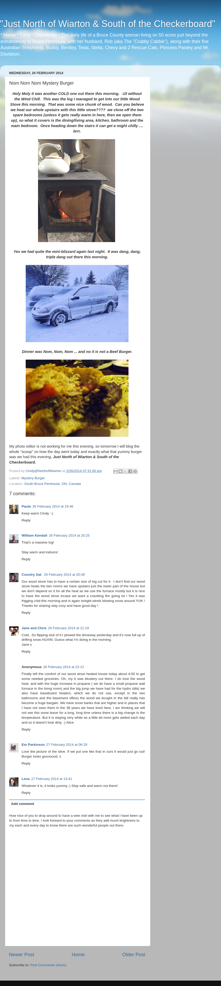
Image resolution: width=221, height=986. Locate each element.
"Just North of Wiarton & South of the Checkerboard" (107, 24)
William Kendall (34, 535)
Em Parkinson (33, 745)
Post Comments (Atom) (48, 965)
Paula (26, 506)
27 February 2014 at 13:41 (51, 779)
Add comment (22, 804)
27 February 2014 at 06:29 (66, 745)
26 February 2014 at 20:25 (69, 535)
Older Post (133, 954)
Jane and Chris (34, 628)
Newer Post (21, 954)
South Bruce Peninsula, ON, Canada (52, 484)
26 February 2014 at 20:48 (64, 574)
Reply (26, 520)
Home (78, 954)
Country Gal (32, 574)
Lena (26, 779)
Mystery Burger (33, 478)
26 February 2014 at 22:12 (63, 667)
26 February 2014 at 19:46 (52, 506)
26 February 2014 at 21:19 (68, 628)
